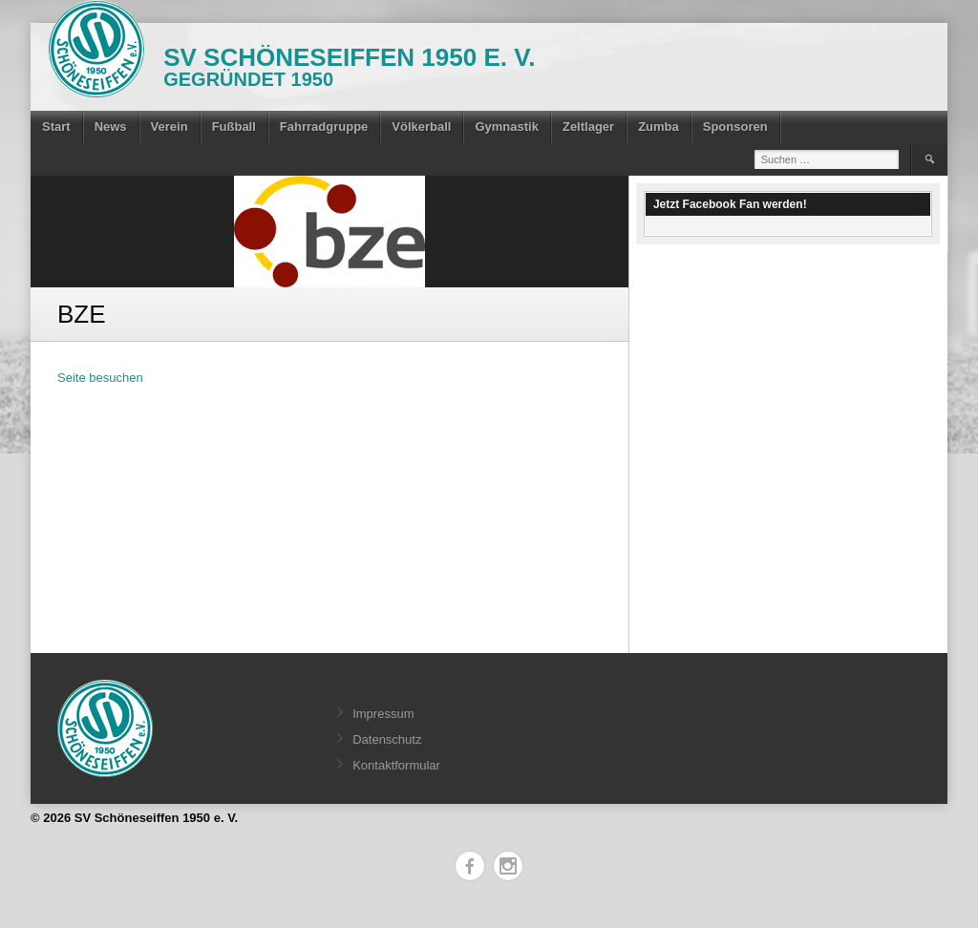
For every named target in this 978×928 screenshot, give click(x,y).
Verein (169, 126)
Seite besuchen (100, 377)
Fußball (234, 126)
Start (56, 126)
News (111, 126)
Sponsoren (735, 126)
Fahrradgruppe (324, 126)
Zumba (658, 126)
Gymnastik (506, 126)
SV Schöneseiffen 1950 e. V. (349, 57)
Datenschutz (386, 739)
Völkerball (421, 126)
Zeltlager (588, 126)
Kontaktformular (396, 765)
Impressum (383, 714)
